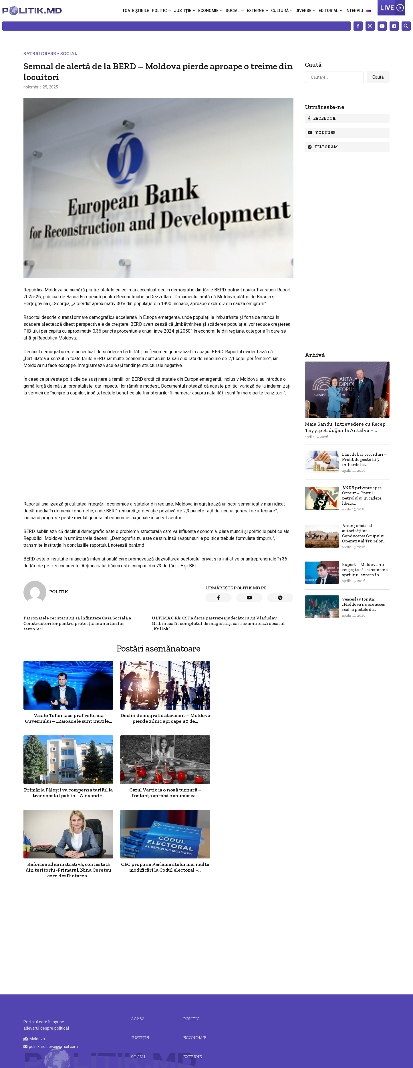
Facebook (322, 118)
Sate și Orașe (39, 53)
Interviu (354, 10)
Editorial (328, 10)
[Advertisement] (158, 443)
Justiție (183, 10)
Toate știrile (137, 10)
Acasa (138, 950)
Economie (209, 10)
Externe (256, 10)
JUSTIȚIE (140, 969)
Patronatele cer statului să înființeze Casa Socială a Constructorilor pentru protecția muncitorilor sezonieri (77, 623)
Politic (160, 10)
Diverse (304, 10)
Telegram (323, 147)
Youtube (321, 132)
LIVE (392, 7)
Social (234, 10)
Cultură (280, 10)
